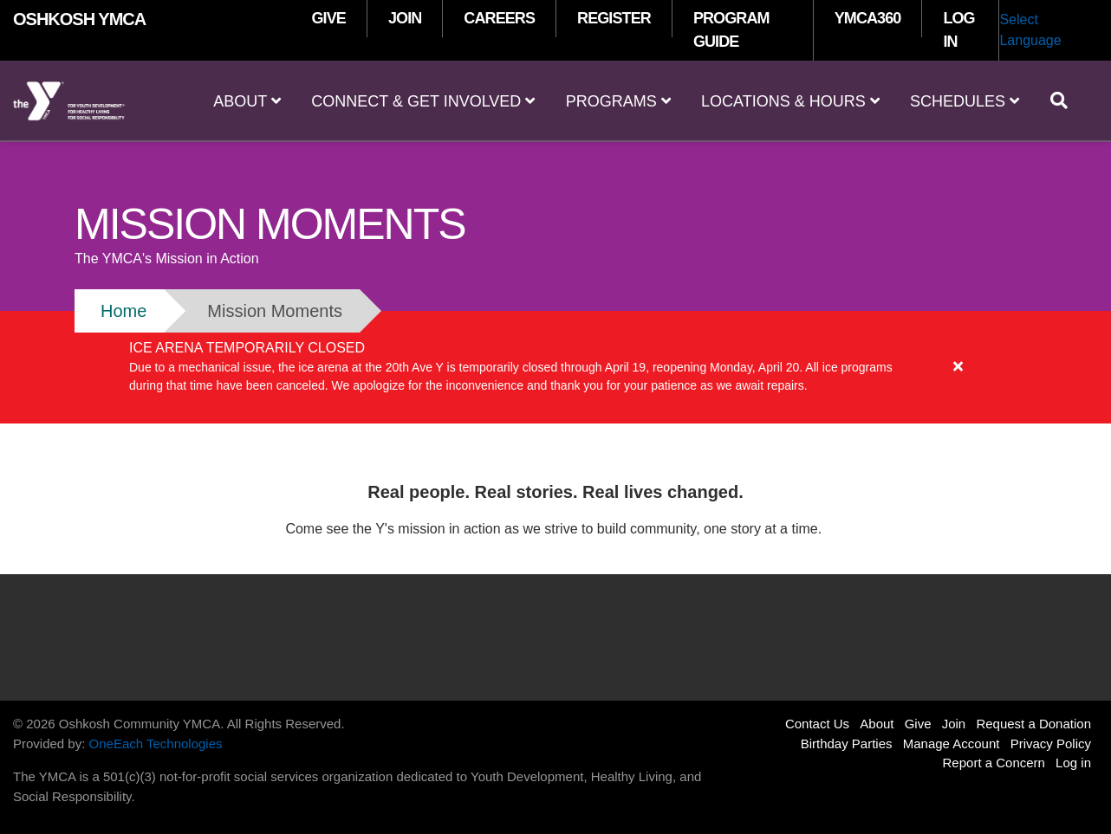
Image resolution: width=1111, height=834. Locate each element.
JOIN (404, 18)
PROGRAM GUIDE (731, 30)
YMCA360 (868, 18)
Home (123, 310)
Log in (1073, 762)
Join (954, 723)
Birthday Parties (847, 743)
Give (918, 723)
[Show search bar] (1065, 100)
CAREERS (499, 18)
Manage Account (951, 743)
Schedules (964, 101)
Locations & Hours (790, 101)
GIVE (329, 18)
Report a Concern (994, 762)
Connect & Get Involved (423, 101)
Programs (618, 101)
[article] (555, 367)
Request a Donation (1033, 723)
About (247, 101)
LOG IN (958, 30)
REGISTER (614, 18)
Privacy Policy (1050, 743)
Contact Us (817, 723)
